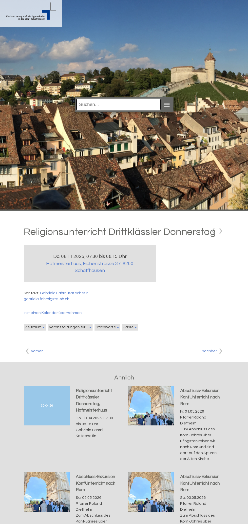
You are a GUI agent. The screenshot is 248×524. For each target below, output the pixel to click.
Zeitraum (33, 327)
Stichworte (106, 327)
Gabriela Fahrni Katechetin (64, 293)
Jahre (128, 327)
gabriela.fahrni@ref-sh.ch (46, 299)
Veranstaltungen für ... (68, 327)
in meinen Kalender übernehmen (53, 313)
